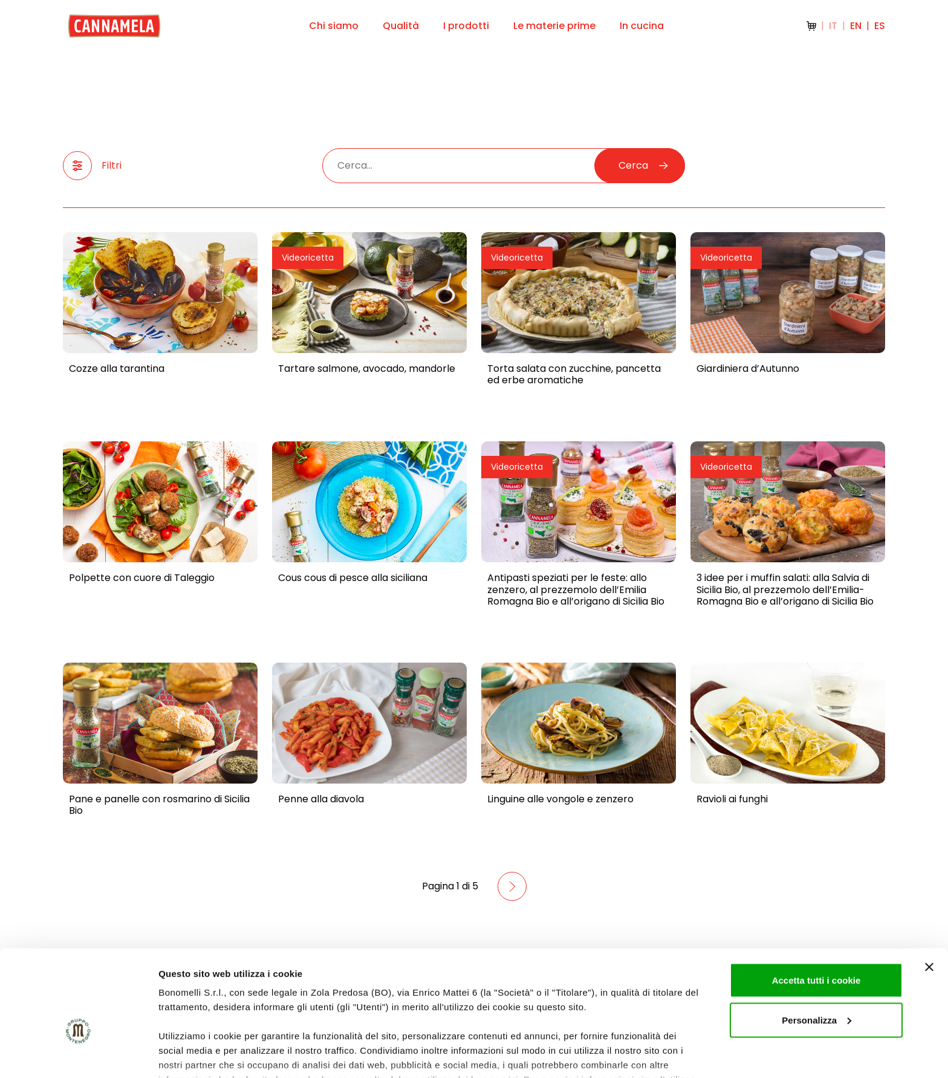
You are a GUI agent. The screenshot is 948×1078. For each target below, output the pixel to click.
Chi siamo (334, 26)
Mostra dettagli (191, 1054)
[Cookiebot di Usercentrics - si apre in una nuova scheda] (78, 1054)
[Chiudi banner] (929, 895)
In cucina (642, 26)
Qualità (401, 26)
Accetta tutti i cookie (816, 908)
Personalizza (816, 948)
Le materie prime (554, 26)
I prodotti (466, 26)
